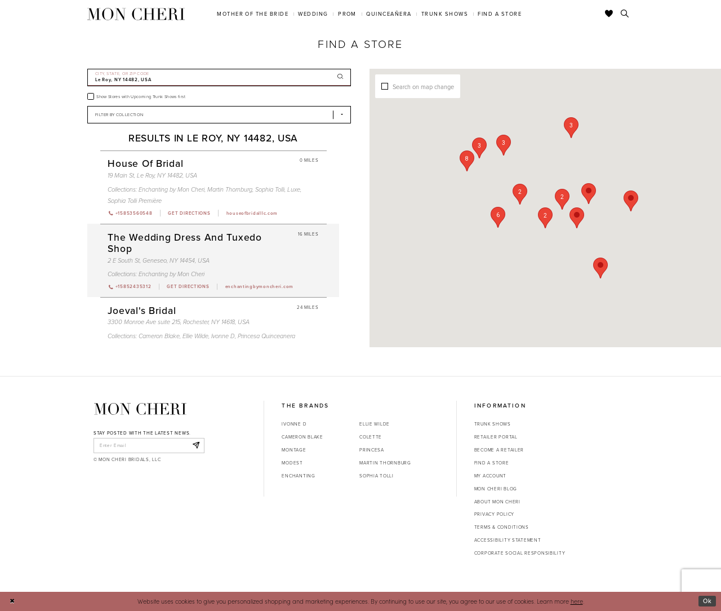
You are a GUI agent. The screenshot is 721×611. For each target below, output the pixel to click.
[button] (545, 217)
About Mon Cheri (497, 501)
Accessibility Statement (507, 540)
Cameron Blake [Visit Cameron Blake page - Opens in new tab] (159, 335)
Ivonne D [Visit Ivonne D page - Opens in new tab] (223, 335)
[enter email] (149, 445)
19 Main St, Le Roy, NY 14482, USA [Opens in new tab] (152, 175)
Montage (294, 449)
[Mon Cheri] (140, 409)
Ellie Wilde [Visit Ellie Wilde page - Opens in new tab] (195, 335)
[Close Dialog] (12, 601)
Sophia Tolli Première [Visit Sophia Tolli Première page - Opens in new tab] (135, 200)
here (577, 601)
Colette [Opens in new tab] (370, 436)
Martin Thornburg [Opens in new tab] (385, 462)
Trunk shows (492, 423)
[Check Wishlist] (609, 14)
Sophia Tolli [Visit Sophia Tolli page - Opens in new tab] (269, 189)
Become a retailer (499, 449)
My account (490, 475)
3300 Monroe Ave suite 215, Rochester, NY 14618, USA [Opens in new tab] (179, 321)
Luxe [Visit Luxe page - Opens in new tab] (293, 189)
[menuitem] (252, 14)
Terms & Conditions (501, 527)
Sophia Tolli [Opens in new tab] (376, 475)
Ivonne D (294, 423)
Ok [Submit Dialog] (707, 600)
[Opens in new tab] (189, 213)
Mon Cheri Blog (495, 488)
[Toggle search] (625, 14)
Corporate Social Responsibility (520, 553)
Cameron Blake (302, 436)
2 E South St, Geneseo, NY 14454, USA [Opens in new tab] (159, 260)
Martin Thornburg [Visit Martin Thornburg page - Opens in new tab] (229, 189)
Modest (292, 462)
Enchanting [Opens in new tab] (298, 475)
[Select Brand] (219, 114)
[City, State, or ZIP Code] (219, 77)
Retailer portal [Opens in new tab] (496, 436)
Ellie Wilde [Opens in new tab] (374, 423)
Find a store (491, 462)
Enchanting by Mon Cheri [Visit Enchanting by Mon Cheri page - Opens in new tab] (171, 189)
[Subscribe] (196, 445)
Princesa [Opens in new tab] (371, 449)
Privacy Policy (494, 514)
